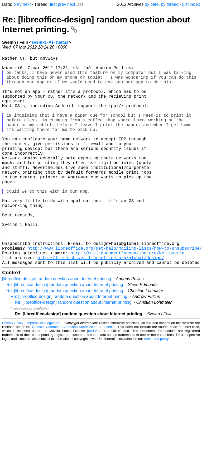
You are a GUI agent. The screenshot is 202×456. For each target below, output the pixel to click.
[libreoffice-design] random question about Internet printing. (57, 325)
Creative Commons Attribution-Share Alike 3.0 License (73, 373)
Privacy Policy (12, 369)
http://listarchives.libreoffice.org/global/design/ (100, 303)
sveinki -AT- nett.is (50, 42)
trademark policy (156, 385)
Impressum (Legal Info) (43, 369)
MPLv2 (93, 377)
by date (151, 4)
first (53, 4)
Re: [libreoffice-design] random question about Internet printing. (65, 331)
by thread (170, 4)
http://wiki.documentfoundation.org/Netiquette (127, 297)
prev (17, 4)
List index (191, 4)
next (27, 4)
